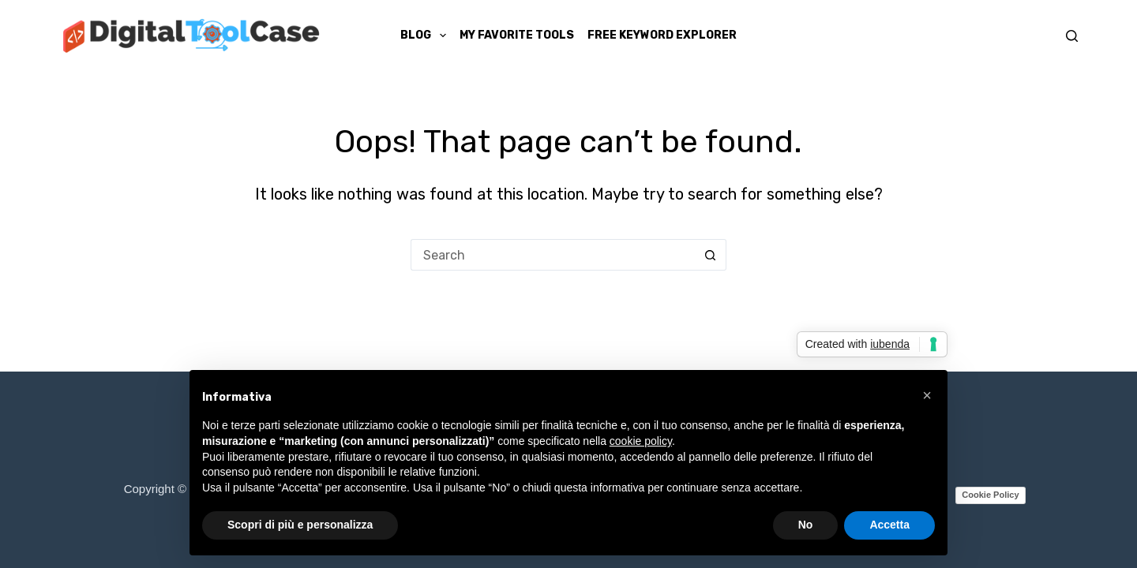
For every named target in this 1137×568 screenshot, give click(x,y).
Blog (426, 35)
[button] (927, 395)
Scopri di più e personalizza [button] (300, 524)
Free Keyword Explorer (662, 35)
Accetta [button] (889, 524)
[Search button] (710, 255)
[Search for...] (553, 255)
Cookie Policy (990, 494)
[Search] (1072, 36)
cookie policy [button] (641, 441)
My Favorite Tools (517, 35)
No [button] (805, 524)
